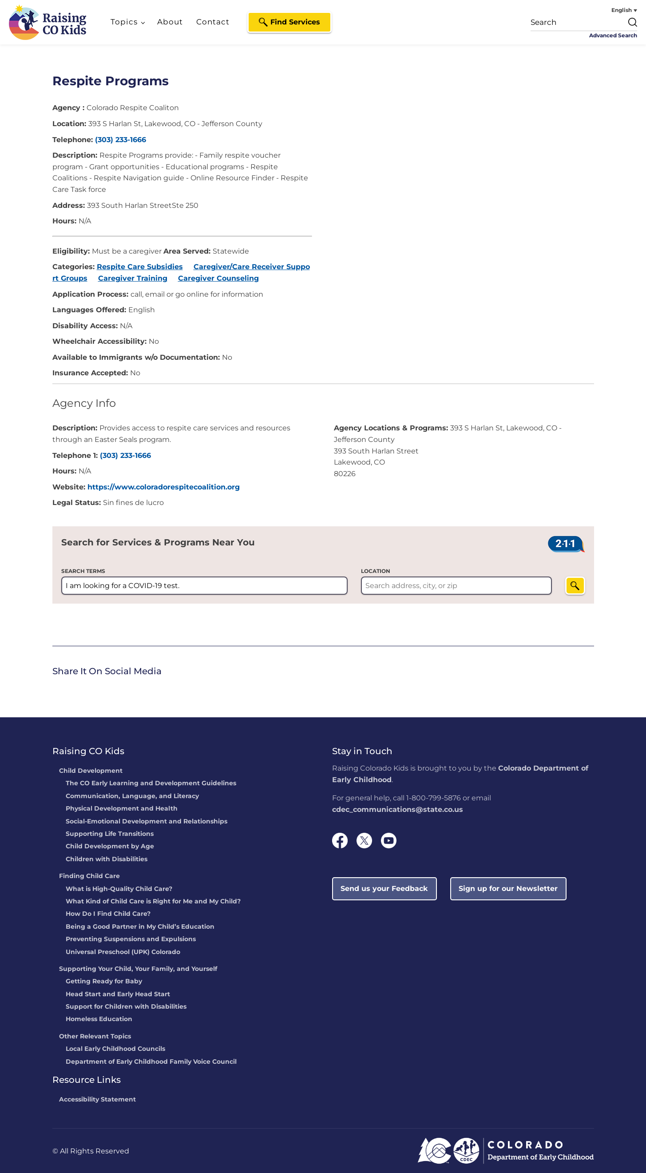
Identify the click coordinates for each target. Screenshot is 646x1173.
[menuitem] (604, 10)
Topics (124, 21)
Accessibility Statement (97, 1099)
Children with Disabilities (106, 859)
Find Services (295, 22)
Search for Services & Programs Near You (158, 542)
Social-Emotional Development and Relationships (146, 821)
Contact (213, 21)
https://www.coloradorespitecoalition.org (163, 487)
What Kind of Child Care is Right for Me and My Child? (153, 901)
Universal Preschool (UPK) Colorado (123, 952)
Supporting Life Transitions (110, 834)
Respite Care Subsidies (140, 266)
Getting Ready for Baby (104, 981)
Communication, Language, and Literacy (132, 796)
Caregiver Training (132, 278)
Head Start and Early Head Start (118, 994)
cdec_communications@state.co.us (397, 809)
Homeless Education (99, 1019)
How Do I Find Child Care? (108, 914)
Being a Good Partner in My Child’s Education (140, 926)
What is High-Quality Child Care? (119, 889)
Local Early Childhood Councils (115, 1049)
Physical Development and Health (122, 808)
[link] (54, 689)
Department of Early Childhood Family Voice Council (151, 1062)
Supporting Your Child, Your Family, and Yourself (138, 969)
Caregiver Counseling (218, 278)
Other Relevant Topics (95, 1036)
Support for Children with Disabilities (126, 1006)
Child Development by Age (110, 846)
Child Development (91, 771)
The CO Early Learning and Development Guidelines (151, 783)
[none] (604, 10)
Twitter (70, 688)
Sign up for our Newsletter (508, 888)
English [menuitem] (621, 10)
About (170, 21)
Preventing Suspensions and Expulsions (131, 939)
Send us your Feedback (384, 888)
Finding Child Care (89, 876)
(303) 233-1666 (120, 139)
